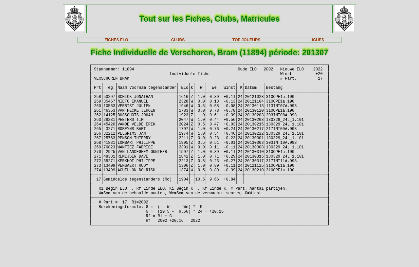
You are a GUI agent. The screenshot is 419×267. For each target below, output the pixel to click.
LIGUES (316, 40)
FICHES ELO (116, 40)
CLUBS (178, 40)
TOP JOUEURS (246, 40)
